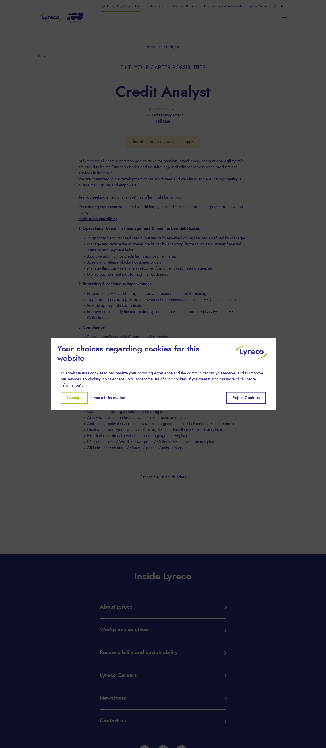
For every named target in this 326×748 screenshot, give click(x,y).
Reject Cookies (246, 398)
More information (109, 398)
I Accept (74, 398)
